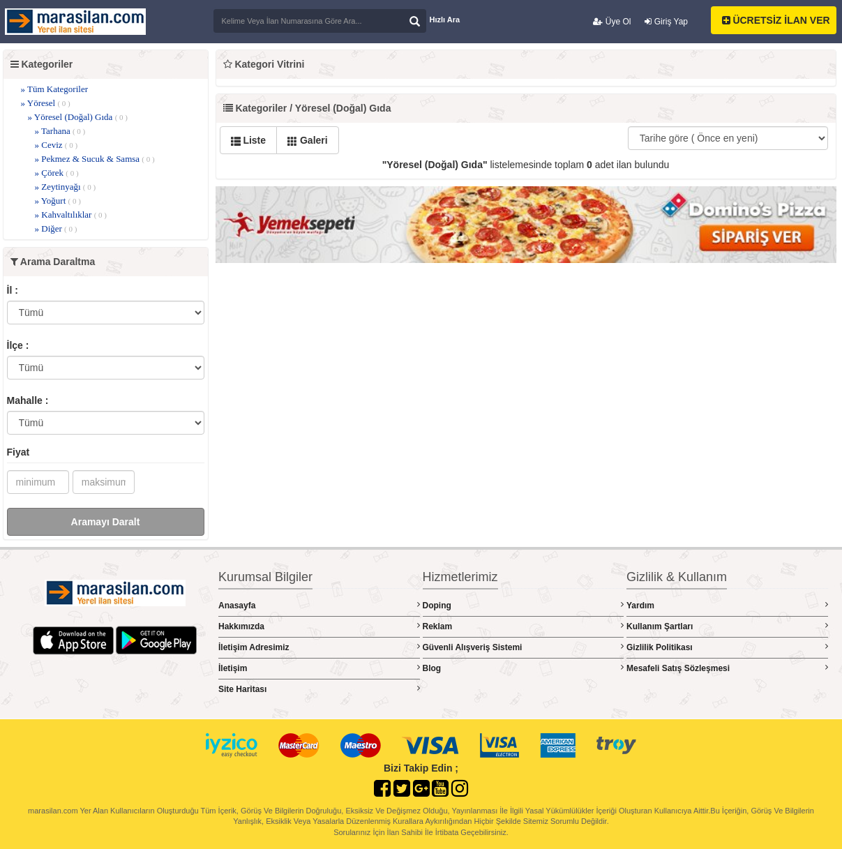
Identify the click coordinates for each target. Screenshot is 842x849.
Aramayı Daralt (105, 521)
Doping (523, 605)
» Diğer (56, 228)
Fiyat (18, 452)
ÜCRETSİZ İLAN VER (776, 20)
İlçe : (18, 345)
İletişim (319, 668)
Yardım (727, 605)
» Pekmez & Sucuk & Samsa (95, 158)
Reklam (523, 626)
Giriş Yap (666, 22)
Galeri (307, 140)
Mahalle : (28, 400)
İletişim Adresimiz (319, 647)
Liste (248, 140)
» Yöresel (45, 103)
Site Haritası (319, 689)
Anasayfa (319, 605)
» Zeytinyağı (65, 186)
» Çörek (57, 172)
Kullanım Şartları (727, 626)
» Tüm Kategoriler (55, 89)
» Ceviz (56, 145)
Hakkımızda (319, 626)
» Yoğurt (58, 200)
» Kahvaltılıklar (71, 214)
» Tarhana (60, 131)
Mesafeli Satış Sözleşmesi (727, 668)
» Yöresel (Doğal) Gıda (78, 117)
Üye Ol (612, 22)
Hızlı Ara (445, 19)
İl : (12, 290)
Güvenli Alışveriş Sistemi (523, 647)
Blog (523, 668)
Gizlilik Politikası (727, 647)
